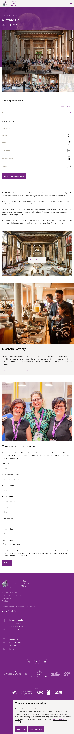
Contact (12, 649)
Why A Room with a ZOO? (18, 626)
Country (5, 507)
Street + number (8, 485)
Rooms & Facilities (10, 15)
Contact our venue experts (14, 176)
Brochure (12, 645)
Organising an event (12, 544)
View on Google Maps (10, 611)
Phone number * (8, 529)
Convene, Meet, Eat (16, 620)
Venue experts (14, 630)
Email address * (8, 518)
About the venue (15, 642)
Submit (7, 563)
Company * (6, 463)
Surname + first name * (10, 474)
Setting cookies (36, 729)
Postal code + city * (9, 496)
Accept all (21, 729)
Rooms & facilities (15, 623)
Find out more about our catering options (22, 371)
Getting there (14, 639)
